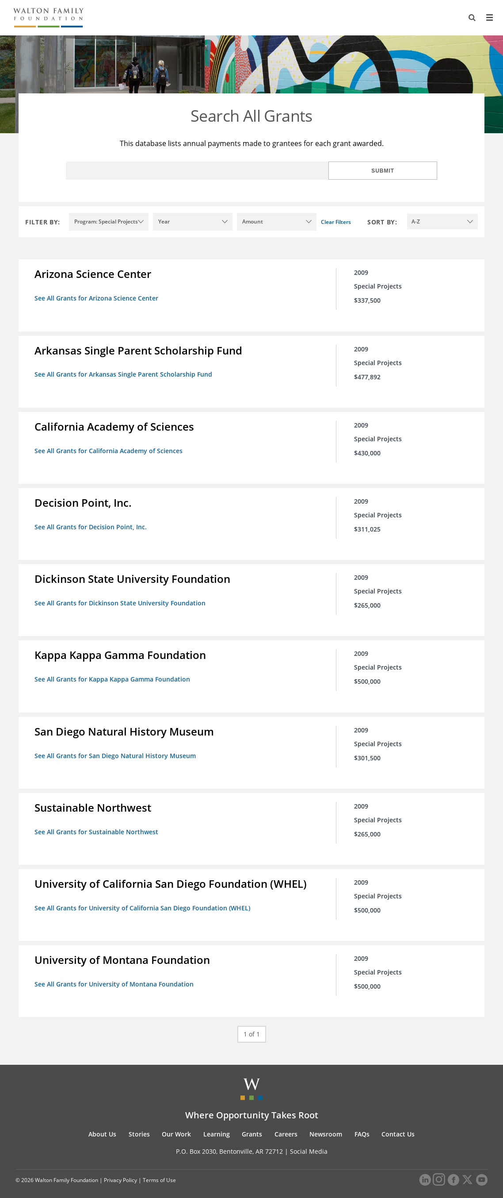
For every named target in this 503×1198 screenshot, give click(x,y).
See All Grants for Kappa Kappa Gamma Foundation (114, 674)
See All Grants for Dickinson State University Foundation (121, 599)
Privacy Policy (120, 1170)
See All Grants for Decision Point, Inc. (92, 524)
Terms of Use (159, 1170)
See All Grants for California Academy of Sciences (110, 448)
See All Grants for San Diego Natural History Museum (117, 749)
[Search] (470, 17)
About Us (102, 1124)
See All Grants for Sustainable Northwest (98, 824)
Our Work (176, 1124)
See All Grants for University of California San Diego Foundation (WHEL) (144, 900)
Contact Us (398, 1124)
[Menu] (488, 17)
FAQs (362, 1124)
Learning (216, 1124)
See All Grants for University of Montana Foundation (115, 975)
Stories (139, 1124)
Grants (252, 1124)
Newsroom (325, 1124)
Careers (285, 1124)
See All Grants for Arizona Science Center (98, 298)
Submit (408, 171)
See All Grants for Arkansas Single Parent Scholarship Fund (125, 373)
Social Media (309, 1141)
